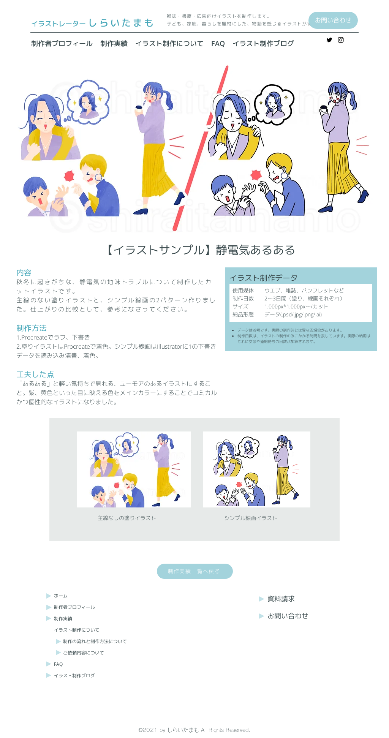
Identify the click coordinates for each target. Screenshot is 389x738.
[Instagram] (341, 40)
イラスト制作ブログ (74, 675)
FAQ (58, 664)
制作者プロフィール (74, 607)
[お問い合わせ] (333, 20)
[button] (169, 43)
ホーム (61, 596)
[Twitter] (329, 40)
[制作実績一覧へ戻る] (195, 571)
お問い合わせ (287, 616)
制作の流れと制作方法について (95, 641)
